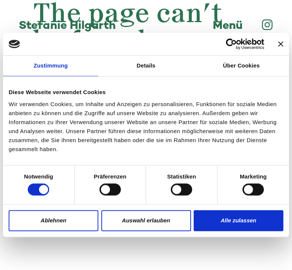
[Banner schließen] (280, 43)
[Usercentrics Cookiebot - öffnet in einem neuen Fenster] (231, 44)
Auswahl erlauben (146, 220)
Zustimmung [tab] (51, 65)
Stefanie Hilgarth (67, 26)
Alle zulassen (238, 220)
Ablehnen (53, 220)
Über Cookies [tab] (241, 65)
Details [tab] (146, 65)
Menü (227, 26)
